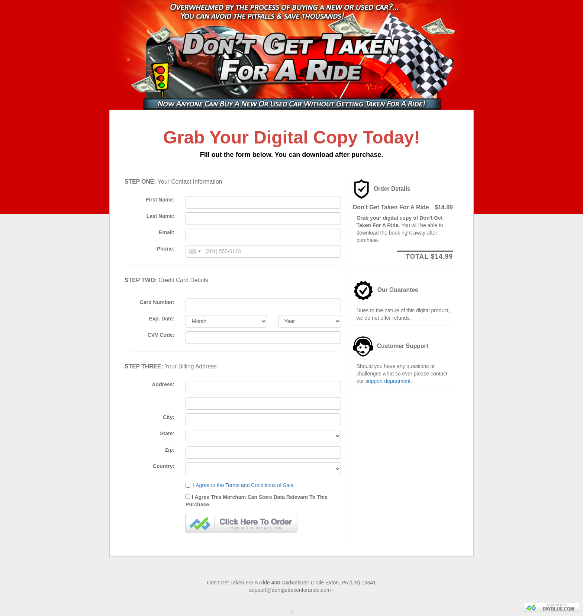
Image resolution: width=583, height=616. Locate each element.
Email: (166, 232)
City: (168, 417)
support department (387, 381)
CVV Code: (161, 335)
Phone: (165, 249)
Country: (163, 466)
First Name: (160, 200)
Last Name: (160, 216)
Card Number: (157, 302)
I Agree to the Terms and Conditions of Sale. (244, 485)
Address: (163, 384)
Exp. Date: (161, 319)
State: (167, 433)
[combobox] (194, 251)
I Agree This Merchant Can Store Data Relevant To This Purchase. (263, 500)
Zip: (170, 450)
